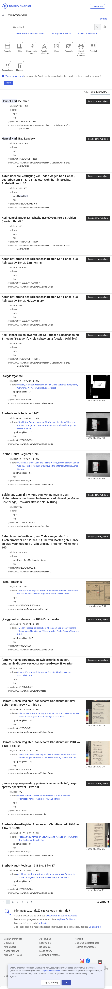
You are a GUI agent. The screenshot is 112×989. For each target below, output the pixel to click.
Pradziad (93, 51)
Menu (107, 6)
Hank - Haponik (12, 581)
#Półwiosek (23, 799)
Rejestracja (45, 947)
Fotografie (69, 51)
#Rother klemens (63, 672)
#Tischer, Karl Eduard (34, 466)
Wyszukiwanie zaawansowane (30, 33)
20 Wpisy (103, 902)
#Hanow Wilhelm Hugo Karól (38, 594)
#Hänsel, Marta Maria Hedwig (31, 713)
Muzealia (19, 70)
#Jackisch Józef (37, 796)
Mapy (56, 51)
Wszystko (7, 51)
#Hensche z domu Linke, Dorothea (51, 385)
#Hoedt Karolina (38, 672)
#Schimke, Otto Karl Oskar (57, 713)
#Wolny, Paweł (33, 388)
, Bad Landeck (18, 138)
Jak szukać (95, 926)
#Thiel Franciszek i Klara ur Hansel (44, 799)
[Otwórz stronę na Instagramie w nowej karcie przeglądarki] (83, 960)
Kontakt (79, 939)
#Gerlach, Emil (38, 840)
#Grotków (51, 672)
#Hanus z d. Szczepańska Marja (32, 590)
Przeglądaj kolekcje (61, 33)
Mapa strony (45, 951)
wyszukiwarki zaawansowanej (61, 915)
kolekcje (43, 923)
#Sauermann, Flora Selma (29, 631)
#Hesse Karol (23, 796)
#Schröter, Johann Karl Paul (64, 758)
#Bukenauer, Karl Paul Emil (57, 877)
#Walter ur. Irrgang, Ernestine (30, 877)
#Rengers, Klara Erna (55, 716)
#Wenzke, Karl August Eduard (31, 716)
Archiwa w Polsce (13, 955)
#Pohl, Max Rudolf (26, 874)
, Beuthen (15, 101)
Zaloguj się (97, 6)
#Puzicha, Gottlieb (42, 758)
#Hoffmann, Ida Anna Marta (48, 874)
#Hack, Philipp (53, 754)
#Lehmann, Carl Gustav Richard (61, 628)
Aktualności (10, 947)
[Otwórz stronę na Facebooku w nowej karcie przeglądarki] (89, 960)
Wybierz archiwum (87, 33)
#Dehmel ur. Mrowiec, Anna (42, 837)
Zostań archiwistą (13, 939)
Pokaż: (87, 92)
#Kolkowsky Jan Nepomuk (57, 796)
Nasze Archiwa (11, 951)
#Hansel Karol (24, 672)
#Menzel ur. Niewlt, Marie (66, 837)
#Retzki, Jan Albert (26, 385)
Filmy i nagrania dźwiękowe (81, 53)
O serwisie (9, 943)
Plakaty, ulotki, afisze (32, 52)
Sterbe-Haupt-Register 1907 (20, 413)
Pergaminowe (7, 70)
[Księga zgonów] (12, 376)
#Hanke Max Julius (60, 594)
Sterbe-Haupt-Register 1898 (20, 454)
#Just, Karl (74, 713)
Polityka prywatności (85, 947)
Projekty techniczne (44, 52)
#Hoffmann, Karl (68, 874)
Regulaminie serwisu (51, 970)
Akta (20, 51)
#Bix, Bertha (50, 466)
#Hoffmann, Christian (55, 422)
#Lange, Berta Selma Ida (56, 425)
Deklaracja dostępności (87, 943)
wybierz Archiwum (66, 919)
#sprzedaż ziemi (25, 675)
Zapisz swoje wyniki (14, 76)
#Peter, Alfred (23, 837)
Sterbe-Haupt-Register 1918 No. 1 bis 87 (28, 865)
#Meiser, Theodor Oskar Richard (32, 628)
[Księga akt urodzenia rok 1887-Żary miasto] (31, 619)
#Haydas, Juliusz (48, 388)
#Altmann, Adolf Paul (51, 631)
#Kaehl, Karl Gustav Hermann (31, 422)
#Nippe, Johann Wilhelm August (32, 754)
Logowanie (45, 943)
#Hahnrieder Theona (56, 590)
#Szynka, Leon (24, 840)
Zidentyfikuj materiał (49, 955)
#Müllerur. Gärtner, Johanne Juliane (33, 463)
